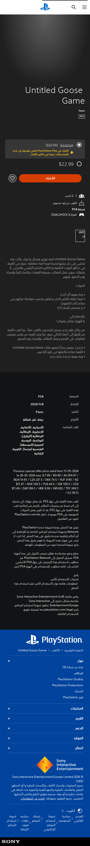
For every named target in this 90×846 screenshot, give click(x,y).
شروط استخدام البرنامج (11, 820)
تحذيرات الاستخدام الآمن (64, 579)
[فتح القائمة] (84, 7)
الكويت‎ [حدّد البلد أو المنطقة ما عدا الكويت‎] (71, 810)
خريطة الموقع (36, 818)
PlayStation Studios (70, 679)
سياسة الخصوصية (65, 818)
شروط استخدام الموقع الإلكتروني (49, 822)
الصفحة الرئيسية (74, 650)
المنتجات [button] (45, 708)
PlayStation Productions (67, 685)
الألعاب (55, 650)
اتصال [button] (45, 748)
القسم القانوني (78, 818)
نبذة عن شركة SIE (72, 667)
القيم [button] (45, 718)
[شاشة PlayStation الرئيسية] (45, 7)
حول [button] (45, 660)
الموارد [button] (45, 738)
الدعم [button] (45, 728)
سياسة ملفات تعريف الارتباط (24, 822)
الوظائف (78, 673)
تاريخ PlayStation (73, 697)
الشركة (79, 691)
